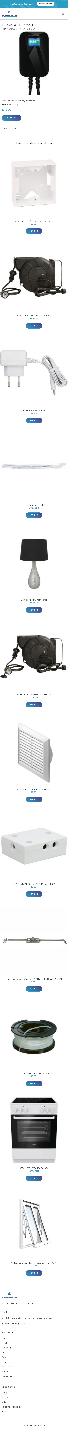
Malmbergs (30, 101)
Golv (4, 1357)
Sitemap (5, 1411)
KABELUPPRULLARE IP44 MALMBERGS (34, 694)
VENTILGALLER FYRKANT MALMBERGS (34, 789)
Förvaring (6, 1347)
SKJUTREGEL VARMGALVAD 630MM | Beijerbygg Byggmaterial (34, 978)
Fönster (5, 1343)
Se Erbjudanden (45, 4)
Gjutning (5, 1352)
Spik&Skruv (7, 1366)
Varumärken (18, 101)
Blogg (4, 1392)
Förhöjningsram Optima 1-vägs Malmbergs (34, 221)
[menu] (63, 14)
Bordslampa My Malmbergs (34, 600)
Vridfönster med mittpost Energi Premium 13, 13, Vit (34, 1263)
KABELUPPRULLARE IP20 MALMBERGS (34, 315)
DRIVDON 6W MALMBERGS (34, 410)
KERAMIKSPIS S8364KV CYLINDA (34, 1168)
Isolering (6, 1362)
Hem (4, 29)
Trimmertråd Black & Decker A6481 (34, 1073)
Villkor (4, 1402)
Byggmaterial (8, 1376)
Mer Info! (11, 118)
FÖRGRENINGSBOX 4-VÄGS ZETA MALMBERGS (34, 884)
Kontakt (5, 1397)
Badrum (5, 1338)
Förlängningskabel (34, 505)
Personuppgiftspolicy (11, 1407)
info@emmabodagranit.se (13, 1323)
